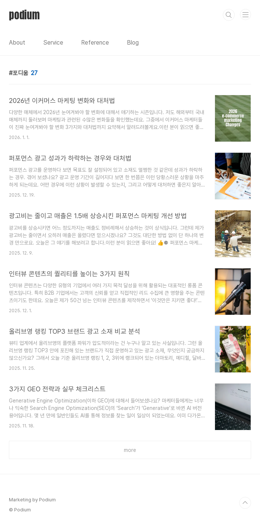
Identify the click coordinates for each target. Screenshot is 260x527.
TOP (245, 503)
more (130, 450)
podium (24, 15)
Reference (95, 42)
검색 (228, 14)
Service (53, 42)
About (17, 42)
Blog (133, 42)
